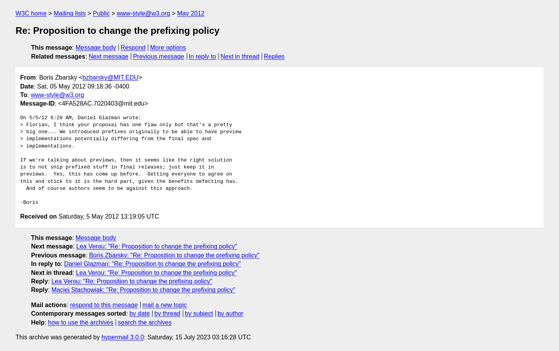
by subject (199, 313)
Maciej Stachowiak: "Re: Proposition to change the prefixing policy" (143, 290)
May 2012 (190, 13)
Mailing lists (70, 13)
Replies (274, 56)
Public (101, 13)
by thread (168, 313)
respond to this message (103, 305)
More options (168, 47)
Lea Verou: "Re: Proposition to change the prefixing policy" (156, 246)
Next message (108, 56)
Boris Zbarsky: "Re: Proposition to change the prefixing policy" (174, 255)
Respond (133, 47)
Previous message (158, 56)
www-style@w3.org (143, 13)
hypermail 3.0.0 (122, 337)
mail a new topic (164, 305)
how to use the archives (80, 322)
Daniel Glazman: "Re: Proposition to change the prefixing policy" (152, 264)
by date (139, 313)
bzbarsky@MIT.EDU (110, 77)
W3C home (31, 13)
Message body (96, 47)
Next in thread (239, 56)
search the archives (145, 322)
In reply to (202, 56)
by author (230, 313)
